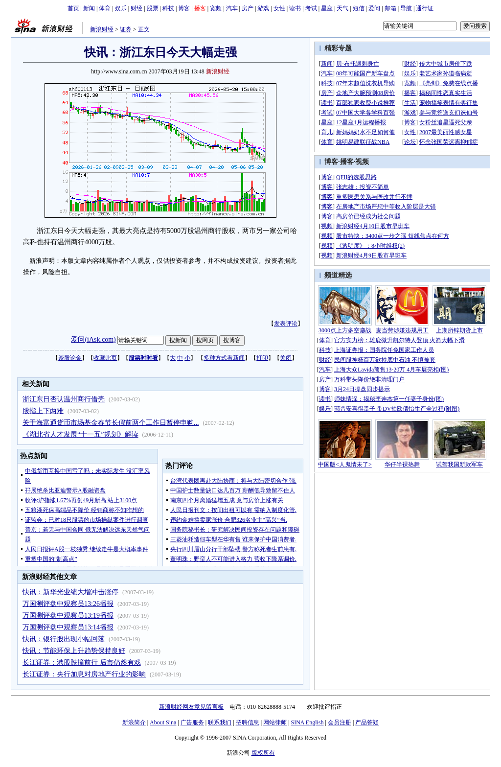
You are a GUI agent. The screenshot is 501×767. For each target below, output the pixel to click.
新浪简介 (134, 722)
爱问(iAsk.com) (93, 339)
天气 (342, 8)
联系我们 (219, 722)
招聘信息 (247, 722)
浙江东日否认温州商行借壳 (64, 399)
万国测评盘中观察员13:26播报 (68, 603)
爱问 (374, 8)
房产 (247, 8)
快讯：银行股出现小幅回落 (64, 639)
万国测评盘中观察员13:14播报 (68, 627)
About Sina (163, 722)
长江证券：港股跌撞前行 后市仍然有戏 (82, 662)
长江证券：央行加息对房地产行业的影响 (84, 674)
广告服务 (192, 722)
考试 (311, 8)
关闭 (286, 357)
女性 (279, 8)
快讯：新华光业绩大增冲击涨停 (70, 592)
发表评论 (285, 323)
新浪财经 (102, 29)
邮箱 (390, 8)
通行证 (424, 8)
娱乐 (121, 8)
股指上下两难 (43, 411)
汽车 (232, 8)
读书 (295, 8)
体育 (105, 8)
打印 (262, 357)
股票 (153, 8)
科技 (168, 8)
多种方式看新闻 (224, 357)
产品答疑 (367, 722)
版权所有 (263, 752)
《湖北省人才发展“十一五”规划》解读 (80, 434)
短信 (358, 8)
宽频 (216, 8)
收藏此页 (105, 357)
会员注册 (339, 722)
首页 (73, 8)
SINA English (307, 722)
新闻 (89, 8)
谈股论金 (70, 357)
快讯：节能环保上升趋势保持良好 (74, 650)
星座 (327, 8)
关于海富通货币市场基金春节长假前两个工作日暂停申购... (111, 422)
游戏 (263, 8)
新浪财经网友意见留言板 (191, 706)
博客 (184, 8)
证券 (126, 29)
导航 (406, 8)
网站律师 (275, 722)
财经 (136, 8)
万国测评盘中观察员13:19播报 (68, 615)
